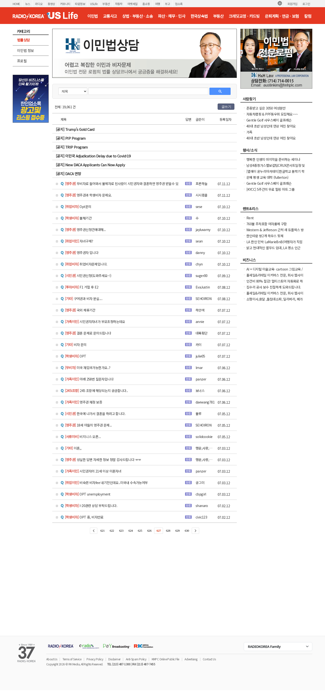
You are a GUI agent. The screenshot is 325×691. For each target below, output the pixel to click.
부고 (167, 4)
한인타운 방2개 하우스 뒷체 (264, 235)
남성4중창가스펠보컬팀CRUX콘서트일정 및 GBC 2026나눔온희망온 (275, 168)
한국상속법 (199, 16)
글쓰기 (226, 107)
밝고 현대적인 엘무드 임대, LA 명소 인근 (273, 247)
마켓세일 (133, 4)
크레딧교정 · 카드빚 (244, 16)
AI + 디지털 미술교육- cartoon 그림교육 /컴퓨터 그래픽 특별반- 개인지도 (274, 271)
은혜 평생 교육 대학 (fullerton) (267, 177)
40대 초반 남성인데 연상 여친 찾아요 (271, 126)
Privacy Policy (95, 659)
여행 (157, 4)
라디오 (38, 4)
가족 (249, 132)
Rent (250, 217)
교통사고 (110, 16)
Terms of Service (72, 659)
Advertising (191, 659)
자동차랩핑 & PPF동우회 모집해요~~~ (272, 114)
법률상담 (23, 39)
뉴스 (27, 4)
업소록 (178, 4)
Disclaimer (114, 659)
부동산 (106, 4)
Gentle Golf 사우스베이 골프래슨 (269, 120)
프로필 (22, 60)
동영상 (51, 4)
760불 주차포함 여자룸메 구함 (266, 223)
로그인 (306, 4)
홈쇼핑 (146, 4)
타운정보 (80, 4)
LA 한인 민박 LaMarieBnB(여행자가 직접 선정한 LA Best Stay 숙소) (274, 244)
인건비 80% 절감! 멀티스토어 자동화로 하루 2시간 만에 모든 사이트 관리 (274, 283)
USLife (93, 4)
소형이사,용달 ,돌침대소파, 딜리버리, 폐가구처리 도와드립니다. (274, 301)
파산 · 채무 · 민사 (171, 16)
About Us (51, 659)
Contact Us (209, 659)
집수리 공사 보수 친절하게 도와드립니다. (273, 287)
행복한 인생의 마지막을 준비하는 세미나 (273, 159)
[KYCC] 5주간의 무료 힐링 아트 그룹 (270, 189)
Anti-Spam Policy (136, 659)
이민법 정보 (25, 50)
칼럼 (307, 16)
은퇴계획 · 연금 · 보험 (282, 16)
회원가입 (292, 4)
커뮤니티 (65, 4)
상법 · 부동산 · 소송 (137, 16)
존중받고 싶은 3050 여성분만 (266, 108)
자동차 (118, 4)
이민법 (92, 16)
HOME (16, 4)
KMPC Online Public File (165, 659)
